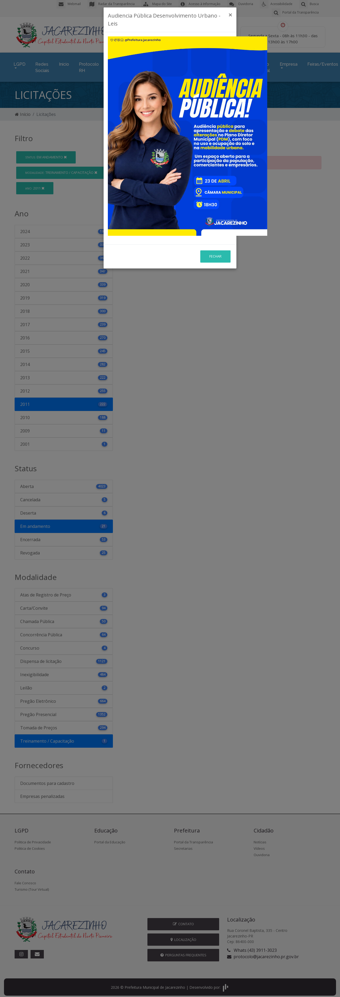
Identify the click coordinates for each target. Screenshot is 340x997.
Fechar (215, 208)
